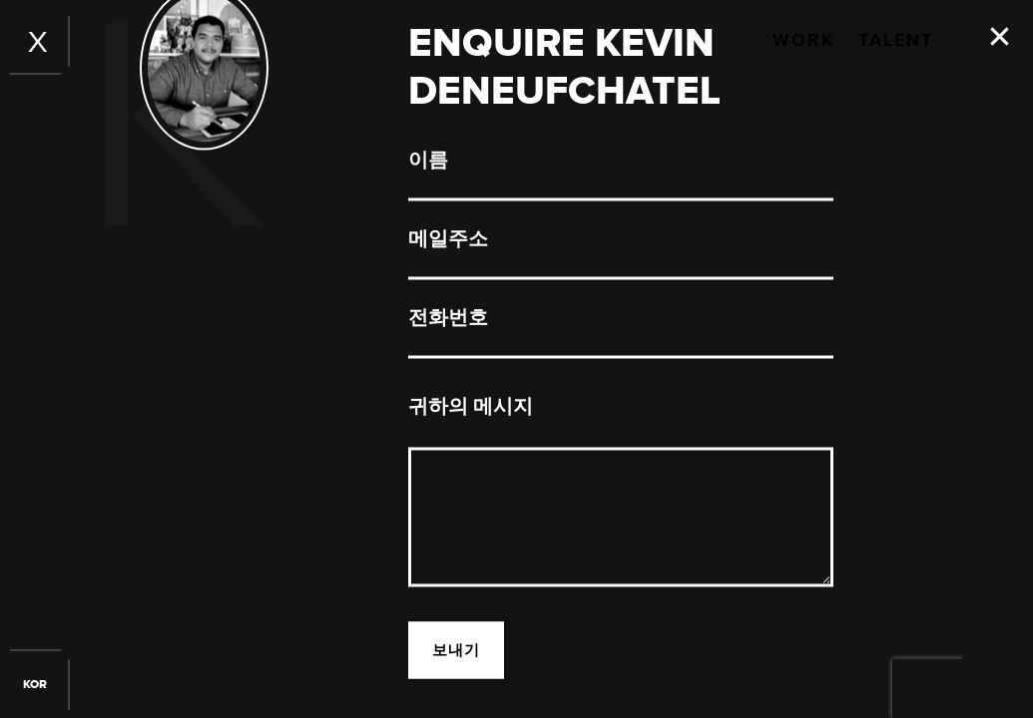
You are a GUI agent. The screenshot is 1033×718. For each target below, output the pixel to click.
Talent (895, 41)
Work (803, 41)
